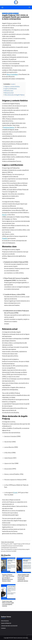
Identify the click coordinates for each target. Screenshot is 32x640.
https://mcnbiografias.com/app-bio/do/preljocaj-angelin (15, 549)
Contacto (3, 628)
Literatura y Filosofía (6, 571)
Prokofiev (4, 238)
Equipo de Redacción (6, 623)
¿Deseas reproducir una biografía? (9, 625)
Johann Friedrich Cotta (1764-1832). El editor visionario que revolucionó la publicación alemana (23, 578)
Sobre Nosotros (5, 620)
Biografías (10, 13)
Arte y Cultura (5, 13)
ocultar (13, 84)
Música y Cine (15, 13)
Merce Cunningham (12, 74)
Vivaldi (15, 492)
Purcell (4, 214)
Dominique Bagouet (8, 127)
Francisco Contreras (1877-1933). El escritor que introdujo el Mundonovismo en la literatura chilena (8, 578)
